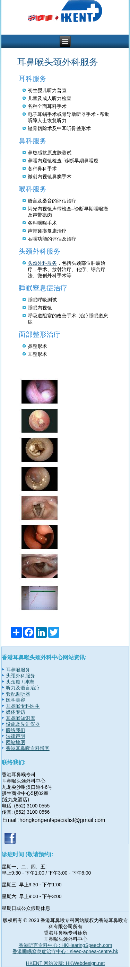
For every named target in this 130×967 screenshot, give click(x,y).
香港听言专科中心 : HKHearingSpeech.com (65, 945)
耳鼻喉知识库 (20, 718)
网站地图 (15, 742)
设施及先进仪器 (23, 724)
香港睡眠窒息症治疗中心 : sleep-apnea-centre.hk (65, 951)
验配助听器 (18, 694)
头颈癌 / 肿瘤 (20, 682)
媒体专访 (15, 712)
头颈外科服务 (42, 263)
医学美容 (15, 700)
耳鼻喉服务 (18, 669)
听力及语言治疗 (23, 687)
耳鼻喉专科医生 (23, 706)
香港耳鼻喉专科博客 (28, 748)
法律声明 (15, 736)
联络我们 (15, 730)
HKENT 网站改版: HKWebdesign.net (65, 963)
